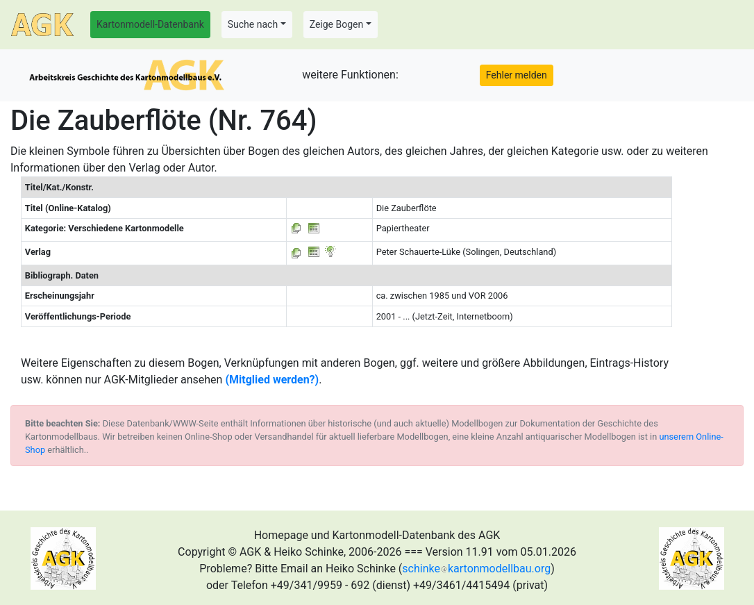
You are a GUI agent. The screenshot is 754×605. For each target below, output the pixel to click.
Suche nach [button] (253, 24)
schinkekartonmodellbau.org (476, 568)
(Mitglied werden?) (272, 379)
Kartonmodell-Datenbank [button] (150, 24)
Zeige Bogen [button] (337, 24)
